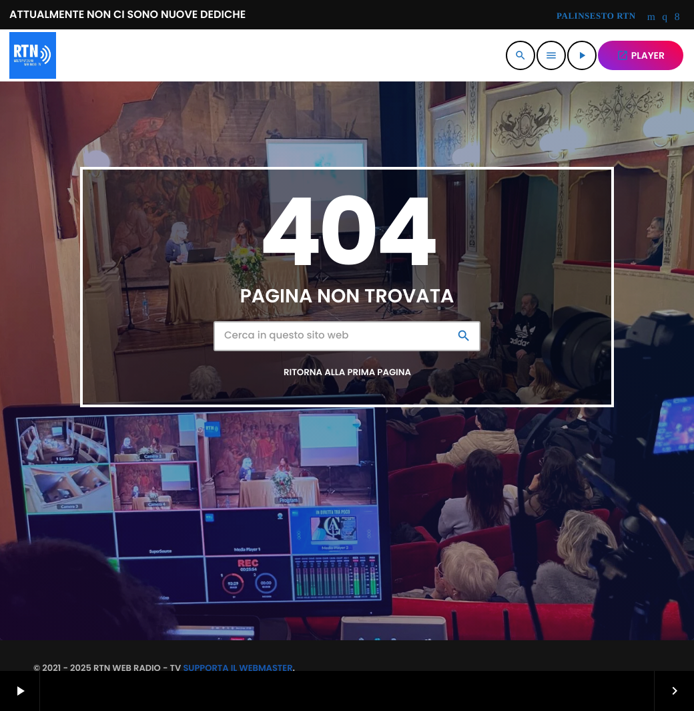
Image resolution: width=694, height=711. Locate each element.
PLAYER (641, 55)
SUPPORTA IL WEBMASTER (237, 668)
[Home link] (32, 55)
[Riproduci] (582, 55)
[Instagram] (664, 18)
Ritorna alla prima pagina (347, 372)
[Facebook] (677, 18)
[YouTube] (651, 18)
